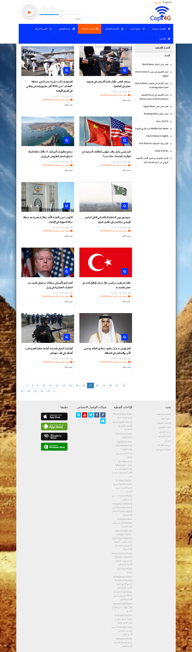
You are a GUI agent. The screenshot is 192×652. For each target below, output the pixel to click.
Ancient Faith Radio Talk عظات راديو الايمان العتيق (122, 607)
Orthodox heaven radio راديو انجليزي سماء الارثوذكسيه (123, 619)
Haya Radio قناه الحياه (124, 570)
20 (110, 385)
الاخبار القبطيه (165, 427)
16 (84, 385)
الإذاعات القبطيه (164, 423)
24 (28, 391)
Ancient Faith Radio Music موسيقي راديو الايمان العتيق (122, 596)
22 (123, 385)
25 (35, 391)
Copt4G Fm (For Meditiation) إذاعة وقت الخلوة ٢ (124, 445)
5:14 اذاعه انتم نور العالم (124, 455)
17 (90, 385)
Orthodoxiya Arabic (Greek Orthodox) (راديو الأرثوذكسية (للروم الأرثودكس (122, 582)
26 (42, 391)
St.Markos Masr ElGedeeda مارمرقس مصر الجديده (122, 523)
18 (97, 385)
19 (103, 385)
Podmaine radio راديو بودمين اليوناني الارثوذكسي (122, 631)
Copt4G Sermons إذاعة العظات (123, 435)
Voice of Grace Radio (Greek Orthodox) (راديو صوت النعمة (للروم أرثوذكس (122, 559)
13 (63, 385)
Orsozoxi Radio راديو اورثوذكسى (122, 497)
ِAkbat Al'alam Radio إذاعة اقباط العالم (122, 416)
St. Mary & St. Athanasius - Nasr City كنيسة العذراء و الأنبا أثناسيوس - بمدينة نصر (122, 469)
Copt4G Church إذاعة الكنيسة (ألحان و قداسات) (122, 426)
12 (57, 385)
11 (50, 385)
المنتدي (167, 440)
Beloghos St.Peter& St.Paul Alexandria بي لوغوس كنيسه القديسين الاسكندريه (122, 509)
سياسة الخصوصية (163, 449)
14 (70, 385)
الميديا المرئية (164, 436)
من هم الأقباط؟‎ (164, 445)
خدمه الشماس (165, 431)
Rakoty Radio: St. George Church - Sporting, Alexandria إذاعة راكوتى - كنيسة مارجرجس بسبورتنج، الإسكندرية (122, 539)
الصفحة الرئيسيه (164, 414)
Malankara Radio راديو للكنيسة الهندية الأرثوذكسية (123, 642)
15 (77, 385)
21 (117, 385)
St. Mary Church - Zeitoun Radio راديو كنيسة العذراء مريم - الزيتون (122, 486)
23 (22, 391)
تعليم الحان (166, 418)
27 (48, 391)
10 (43, 385)
